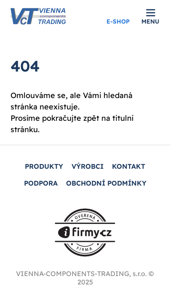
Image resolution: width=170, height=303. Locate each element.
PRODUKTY (44, 166)
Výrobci (88, 166)
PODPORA (41, 183)
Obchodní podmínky (106, 183)
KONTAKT (128, 166)
